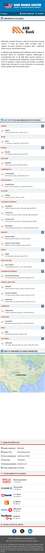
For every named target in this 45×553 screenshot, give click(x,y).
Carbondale (9, 173)
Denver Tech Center (12, 243)
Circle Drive (9, 219)
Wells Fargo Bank (19, 480)
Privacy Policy (28, 541)
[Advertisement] (22, 94)
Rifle (6, 332)
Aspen (7, 130)
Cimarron (8, 213)
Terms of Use (20, 541)
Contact (35, 541)
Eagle (7, 254)
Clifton (7, 195)
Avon (7, 141)
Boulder (8, 163)
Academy (8, 206)
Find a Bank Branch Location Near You (22, 538)
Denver (4, 232)
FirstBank (17, 502)
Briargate (8, 226)
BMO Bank (17, 509)
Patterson (8, 299)
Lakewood (9, 310)
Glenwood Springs (12, 275)
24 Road (8, 286)
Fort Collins (9, 265)
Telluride (8, 343)
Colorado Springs (8, 202)
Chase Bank (17, 487)
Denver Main (10, 236)
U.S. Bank (17, 494)
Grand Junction (8, 282)
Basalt (7, 152)
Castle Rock (9, 184)
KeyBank (16, 516)
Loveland (8, 321)
